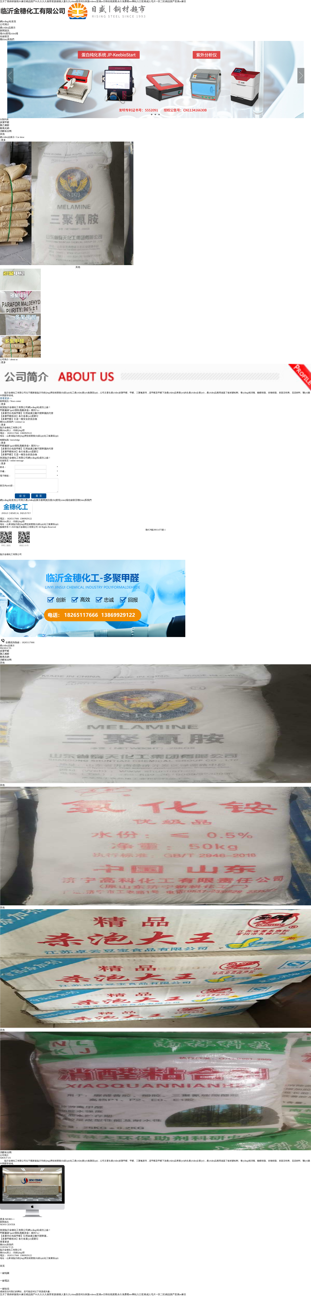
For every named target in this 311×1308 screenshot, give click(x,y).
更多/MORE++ (7, 1219)
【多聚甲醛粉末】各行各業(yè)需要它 (19, 416)
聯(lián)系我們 (7, 39)
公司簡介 (4, 24)
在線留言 (4, 36)
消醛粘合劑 (6, 131)
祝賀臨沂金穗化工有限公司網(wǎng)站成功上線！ (25, 407)
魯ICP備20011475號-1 (155, 530)
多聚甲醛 (4, 122)
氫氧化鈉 (4, 128)
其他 (2, 134)
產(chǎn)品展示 (7, 27)
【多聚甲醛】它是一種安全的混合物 (18, 419)
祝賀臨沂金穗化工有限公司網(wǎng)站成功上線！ (25, 458)
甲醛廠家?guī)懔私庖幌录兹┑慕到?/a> (20, 410)
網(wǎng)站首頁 (8, 21)
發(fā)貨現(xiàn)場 (9, 33)
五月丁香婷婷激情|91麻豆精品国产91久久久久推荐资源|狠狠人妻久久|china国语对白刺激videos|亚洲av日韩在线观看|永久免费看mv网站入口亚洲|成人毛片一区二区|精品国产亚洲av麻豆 (93, 1)
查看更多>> (6, 398)
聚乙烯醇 (4, 125)
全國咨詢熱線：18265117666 (20, 642)
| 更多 (3, 140)
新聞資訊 (4, 30)
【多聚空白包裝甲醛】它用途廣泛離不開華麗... (24, 1236)
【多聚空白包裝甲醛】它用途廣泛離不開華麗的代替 (26, 413)
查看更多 (4, 1242)
